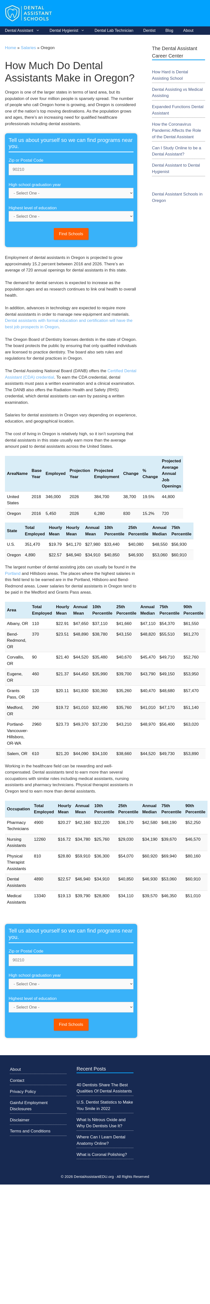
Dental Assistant (25, 31)
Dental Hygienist (70, 31)
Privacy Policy (23, 1091)
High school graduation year (35, 184)
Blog (169, 30)
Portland (12, 573)
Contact (17, 1080)
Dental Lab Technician (114, 30)
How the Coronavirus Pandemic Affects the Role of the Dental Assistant (176, 130)
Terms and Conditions (30, 1131)
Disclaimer (19, 1120)
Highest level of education (33, 208)
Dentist (149, 30)
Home (10, 47)
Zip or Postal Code (26, 160)
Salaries (28, 47)
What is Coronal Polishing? (101, 1154)
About (188, 30)
